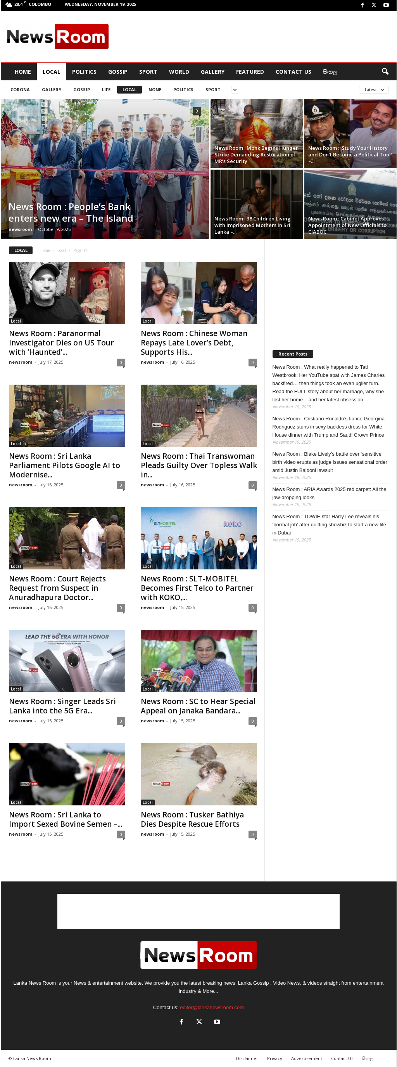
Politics (84, 71)
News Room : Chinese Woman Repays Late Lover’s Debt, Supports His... (194, 342)
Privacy (274, 1058)
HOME (23, 71)
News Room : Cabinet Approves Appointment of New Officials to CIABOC (347, 225)
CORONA (20, 89)
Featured (250, 71)
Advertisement (306, 1058)
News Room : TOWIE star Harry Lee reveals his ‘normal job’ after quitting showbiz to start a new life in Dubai (330, 525)
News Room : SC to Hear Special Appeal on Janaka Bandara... (198, 706)
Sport (148, 71)
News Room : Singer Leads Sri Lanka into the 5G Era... (62, 706)
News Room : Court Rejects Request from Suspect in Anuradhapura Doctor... (57, 588)
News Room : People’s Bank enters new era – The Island (71, 212)
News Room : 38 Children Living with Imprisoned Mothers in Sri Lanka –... (252, 225)
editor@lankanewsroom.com (212, 1007)
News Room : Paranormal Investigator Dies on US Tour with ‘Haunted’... (61, 342)
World (179, 71)
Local (51, 71)
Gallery (212, 71)
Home (45, 250)
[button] (385, 71)
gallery (51, 89)
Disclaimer (247, 1058)
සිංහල (330, 71)
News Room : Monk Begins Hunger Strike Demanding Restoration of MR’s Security (256, 154)
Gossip (118, 71)
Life (106, 89)
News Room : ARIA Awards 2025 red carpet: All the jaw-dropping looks (330, 493)
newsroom (20, 229)
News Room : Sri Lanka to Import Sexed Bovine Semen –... (65, 819)
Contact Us (293, 71)
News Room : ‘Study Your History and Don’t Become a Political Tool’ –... (350, 154)
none (154, 89)
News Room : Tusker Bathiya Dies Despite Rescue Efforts (192, 819)
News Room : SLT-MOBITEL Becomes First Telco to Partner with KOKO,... (197, 588)
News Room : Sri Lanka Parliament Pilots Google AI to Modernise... (64, 465)
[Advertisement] (253, 36)
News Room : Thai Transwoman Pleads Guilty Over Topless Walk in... (199, 465)
